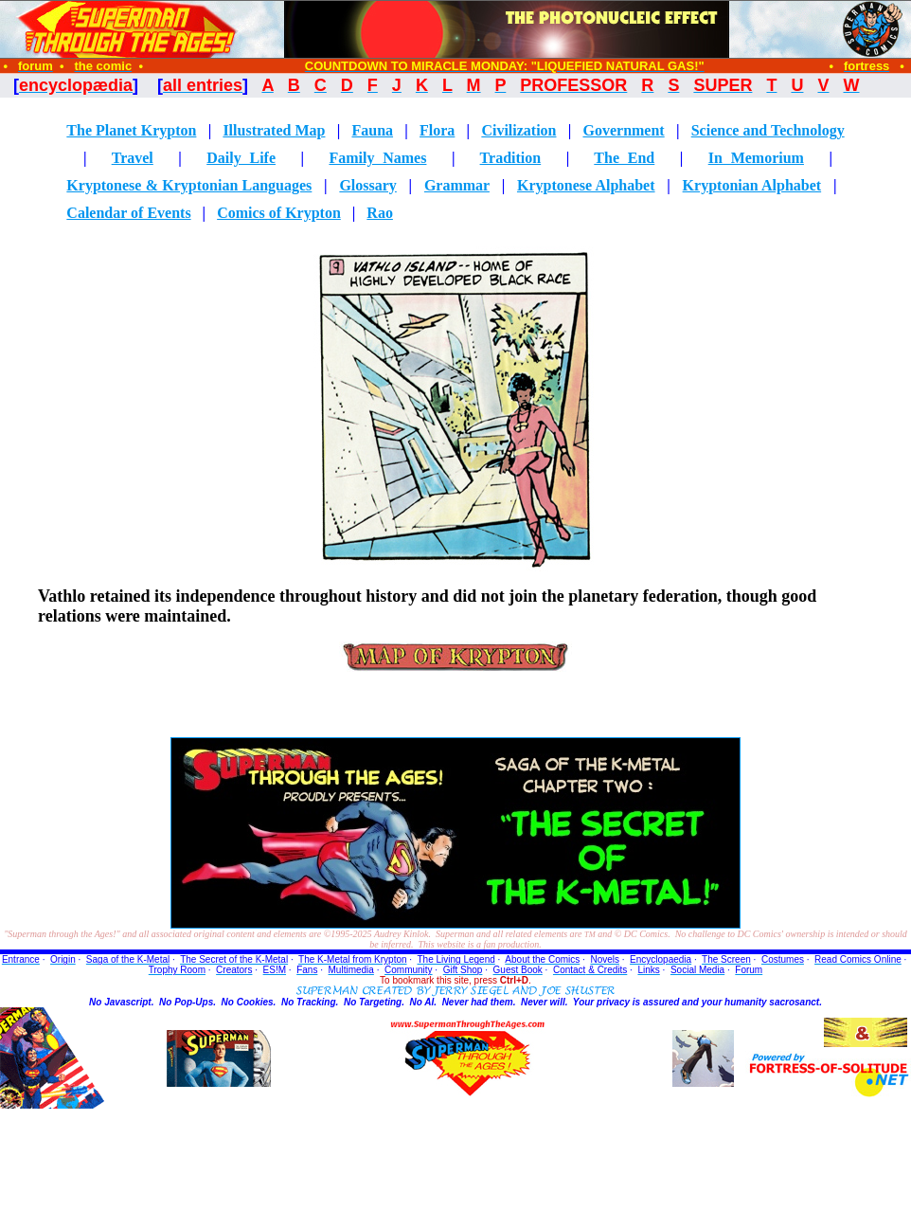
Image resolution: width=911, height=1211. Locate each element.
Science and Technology (768, 130)
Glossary (367, 185)
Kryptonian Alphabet (752, 185)
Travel (132, 158)
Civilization (518, 130)
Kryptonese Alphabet (586, 185)
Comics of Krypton (279, 213)
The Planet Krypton (131, 130)
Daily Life (241, 158)
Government (623, 130)
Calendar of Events (128, 213)
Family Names (377, 158)
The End (624, 158)
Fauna (372, 130)
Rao (379, 213)
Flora (437, 130)
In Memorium (756, 158)
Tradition (511, 158)
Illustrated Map (274, 130)
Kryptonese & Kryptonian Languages (189, 185)
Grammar (457, 185)
